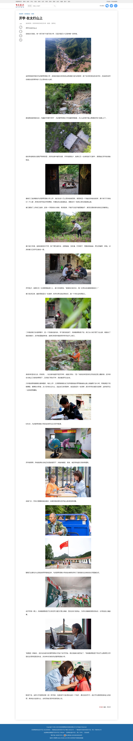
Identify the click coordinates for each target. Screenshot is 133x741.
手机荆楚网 (114, 1)
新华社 (54, 23)
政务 (28, 1)
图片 (65, 1)
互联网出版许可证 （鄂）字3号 (74, 732)
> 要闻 (32, 14)
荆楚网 (21, 14)
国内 (50, 1)
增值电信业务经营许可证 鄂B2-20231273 (63, 729)
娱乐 (58, 1)
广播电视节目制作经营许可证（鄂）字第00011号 (89, 729)
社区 (43, 1)
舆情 (39, 1)
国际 (54, 1)
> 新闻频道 (26, 14)
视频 (61, 1)
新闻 (24, 1)
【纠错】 (101, 707)
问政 (35, 1)
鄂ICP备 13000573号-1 (57, 735)
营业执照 (86, 732)
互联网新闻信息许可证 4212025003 (40, 729)
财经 (46, 1)
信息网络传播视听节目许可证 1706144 (54, 732)
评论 (32, 1)
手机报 (108, 1)
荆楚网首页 (19, 1)
